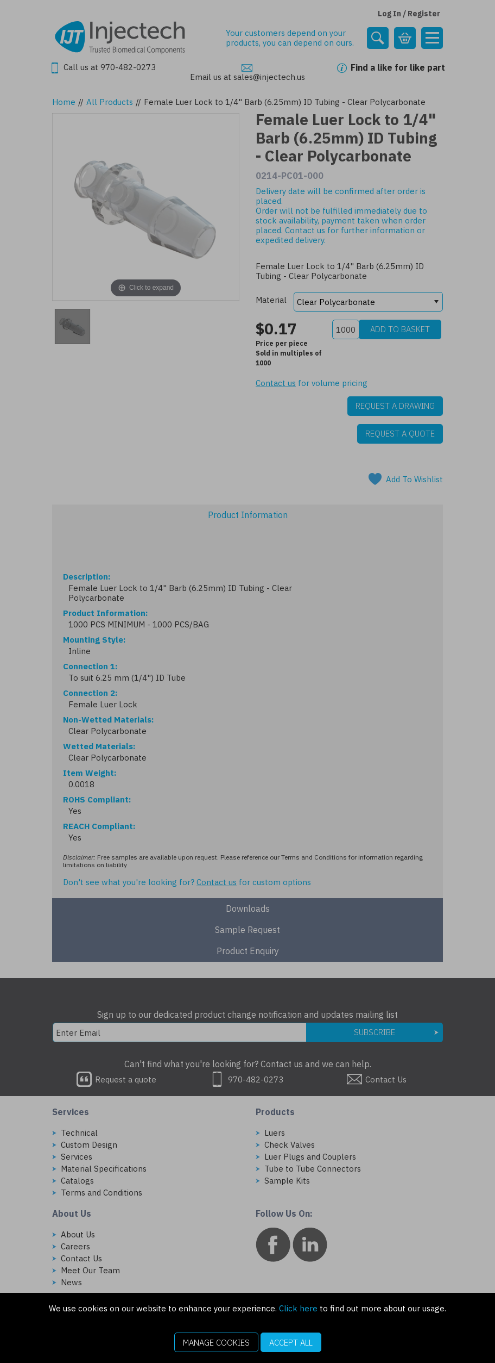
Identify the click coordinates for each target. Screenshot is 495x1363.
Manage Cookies (216, 1342)
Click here (298, 1308)
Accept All (291, 1342)
